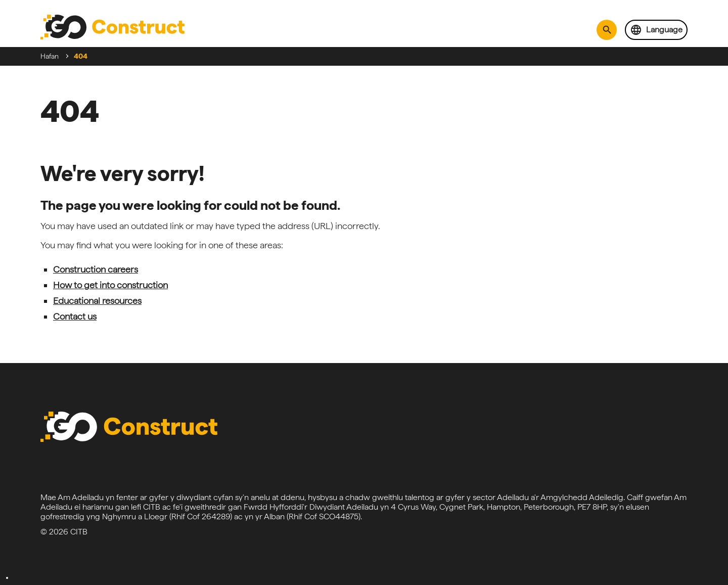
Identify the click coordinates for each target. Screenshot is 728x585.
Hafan (49, 56)
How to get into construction (110, 285)
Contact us (75, 316)
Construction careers (95, 269)
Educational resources (97, 300)
